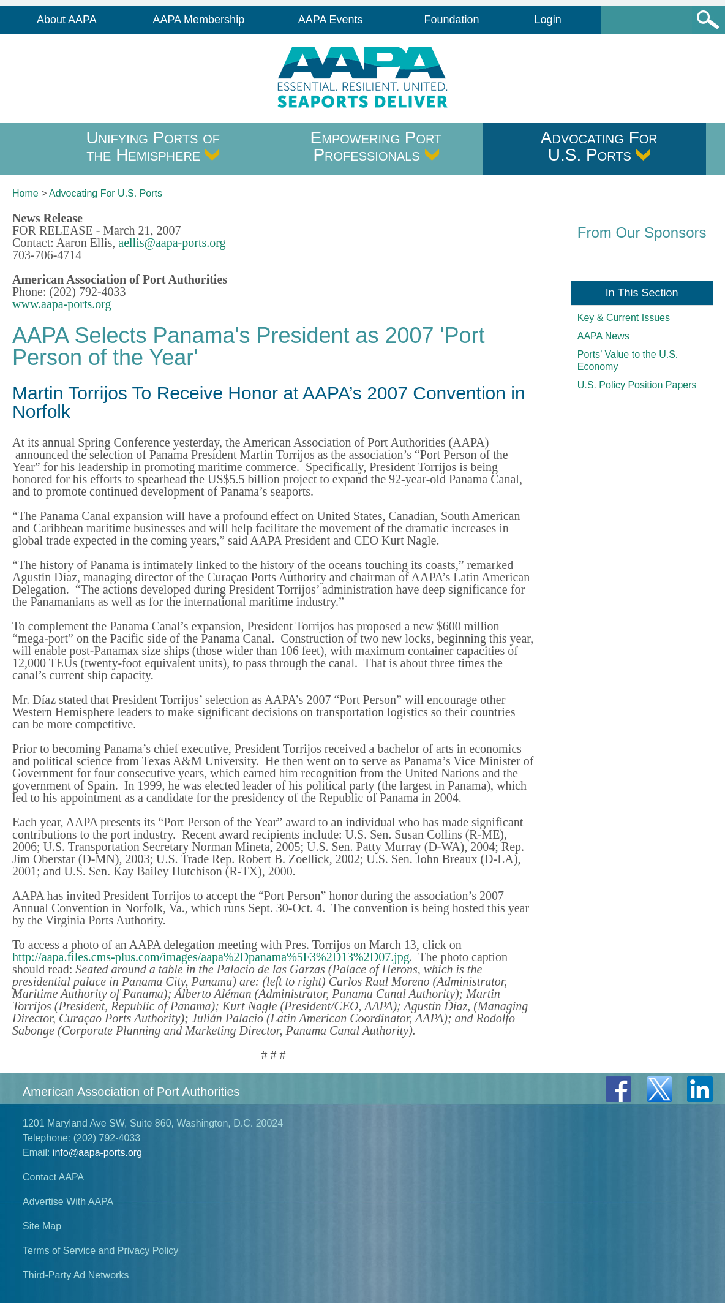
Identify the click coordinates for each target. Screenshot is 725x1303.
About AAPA (67, 19)
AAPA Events (330, 19)
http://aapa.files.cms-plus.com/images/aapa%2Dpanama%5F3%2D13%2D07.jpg (211, 957)
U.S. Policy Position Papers (637, 385)
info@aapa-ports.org (97, 1152)
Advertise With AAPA (68, 1201)
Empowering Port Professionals (376, 146)
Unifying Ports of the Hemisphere (153, 146)
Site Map (42, 1226)
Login (548, 19)
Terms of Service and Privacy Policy (100, 1250)
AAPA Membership (198, 19)
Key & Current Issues (623, 317)
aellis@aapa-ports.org (171, 242)
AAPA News (603, 336)
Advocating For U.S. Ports (599, 146)
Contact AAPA (53, 1177)
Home (25, 193)
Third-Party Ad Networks (76, 1275)
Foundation (451, 19)
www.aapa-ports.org (61, 304)
